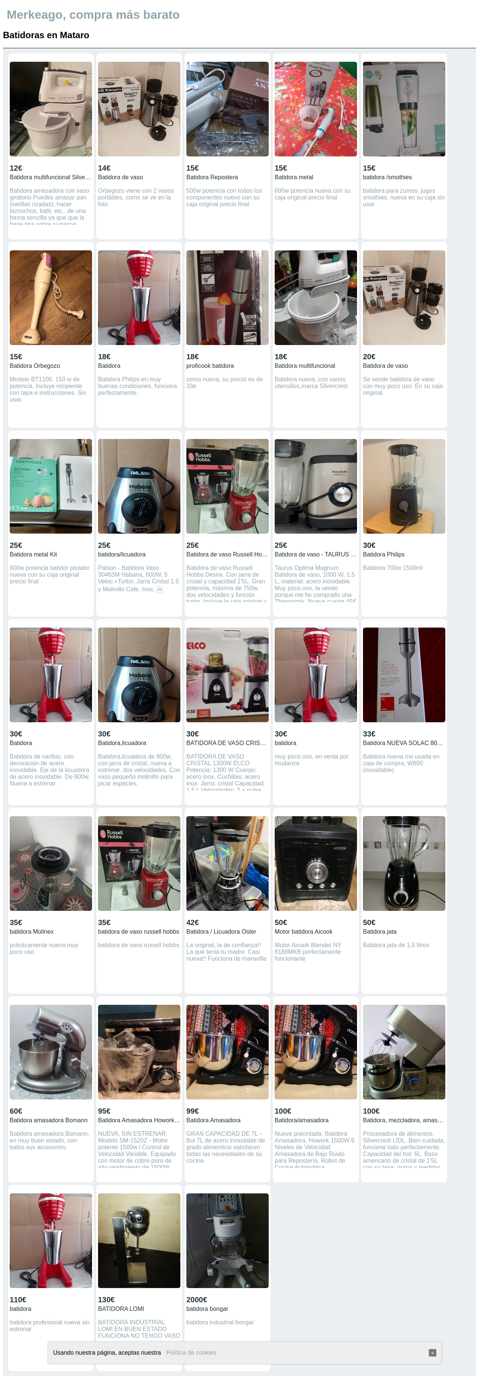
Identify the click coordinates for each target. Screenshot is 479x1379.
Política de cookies (191, 1352)
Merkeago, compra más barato (93, 14)
